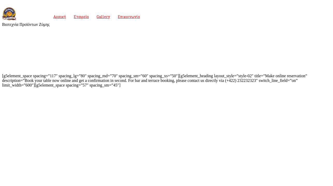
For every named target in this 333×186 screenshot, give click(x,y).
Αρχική (59, 16)
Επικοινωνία (129, 16)
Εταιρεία (81, 16)
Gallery (103, 16)
